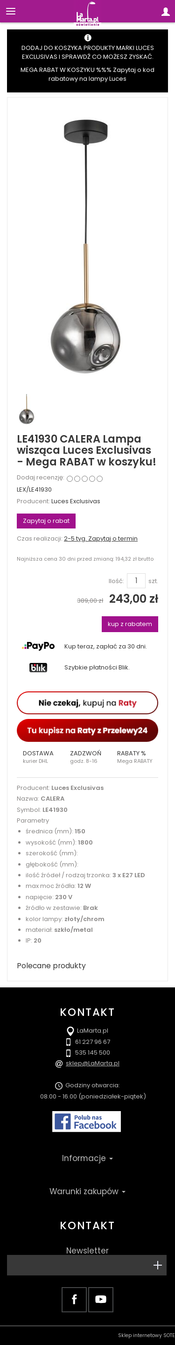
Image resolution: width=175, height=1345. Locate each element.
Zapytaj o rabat (46, 520)
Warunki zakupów (87, 1191)
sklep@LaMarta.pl (92, 1063)
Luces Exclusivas (75, 501)
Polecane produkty (51, 966)
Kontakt (87, 1225)
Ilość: (116, 581)
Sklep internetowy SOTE (146, 1335)
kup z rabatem (130, 624)
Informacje (87, 1158)
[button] (40, 757)
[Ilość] (136, 580)
